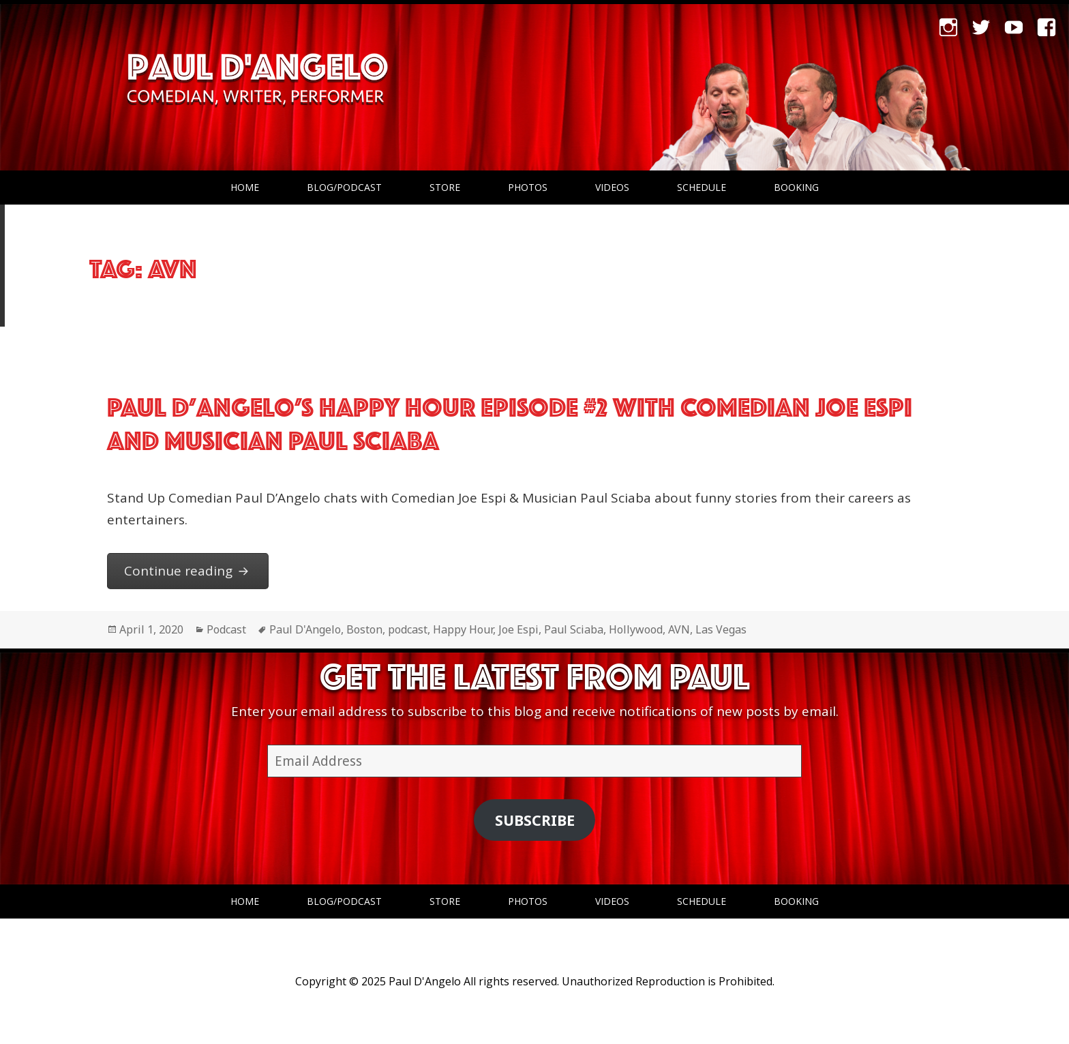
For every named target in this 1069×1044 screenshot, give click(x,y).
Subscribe (535, 820)
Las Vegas (721, 629)
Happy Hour (463, 629)
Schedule (701, 187)
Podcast (226, 629)
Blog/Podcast (344, 187)
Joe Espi (518, 629)
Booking (796, 187)
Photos (527, 187)
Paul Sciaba (573, 629)
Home (244, 187)
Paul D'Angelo (305, 629)
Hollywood (636, 629)
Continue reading (196, 570)
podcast (407, 629)
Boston (364, 629)
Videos (612, 187)
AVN (679, 629)
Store (445, 187)
